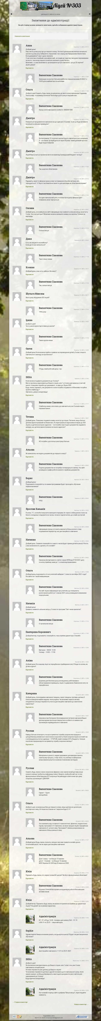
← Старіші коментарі (20, 1002)
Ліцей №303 (50, 6)
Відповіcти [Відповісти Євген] (29, 358)
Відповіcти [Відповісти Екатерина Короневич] (29, 639)
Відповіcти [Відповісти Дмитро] (29, 127)
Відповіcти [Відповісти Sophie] (29, 940)
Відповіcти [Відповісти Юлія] (29, 878)
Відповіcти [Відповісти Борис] (29, 490)
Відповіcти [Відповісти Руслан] (29, 744)
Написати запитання (22, 36)
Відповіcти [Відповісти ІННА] (29, 395)
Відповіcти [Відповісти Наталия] (29, 549)
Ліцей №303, (47, 1016)
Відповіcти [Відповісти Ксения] (29, 274)
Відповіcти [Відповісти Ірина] (29, 329)
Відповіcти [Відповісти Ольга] (29, 99)
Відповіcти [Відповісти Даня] (29, 248)
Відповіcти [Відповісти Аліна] (29, 670)
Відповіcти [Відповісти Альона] (29, 457)
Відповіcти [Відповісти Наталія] (29, 613)
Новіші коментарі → (81, 1004)
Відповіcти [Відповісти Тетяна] (29, 430)
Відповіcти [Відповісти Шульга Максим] (29, 301)
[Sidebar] (11, 14)
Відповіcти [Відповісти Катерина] (29, 707)
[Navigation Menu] (89, 14)
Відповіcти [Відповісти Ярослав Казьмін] (29, 518)
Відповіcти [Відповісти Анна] (29, 68)
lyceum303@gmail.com (55, 1018)
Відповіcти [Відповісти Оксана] (29, 220)
